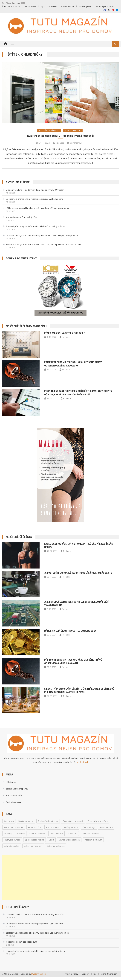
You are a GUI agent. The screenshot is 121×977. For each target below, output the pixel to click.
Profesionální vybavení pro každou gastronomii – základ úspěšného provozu (42, 235)
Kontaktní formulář (12, 6)
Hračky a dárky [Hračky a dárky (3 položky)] (71, 827)
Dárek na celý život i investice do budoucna (70, 631)
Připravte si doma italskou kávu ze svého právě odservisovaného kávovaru (73, 363)
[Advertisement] (61, 877)
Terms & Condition (108, 973)
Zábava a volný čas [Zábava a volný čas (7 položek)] (56, 845)
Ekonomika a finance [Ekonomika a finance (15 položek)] (13, 827)
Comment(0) (76, 142)
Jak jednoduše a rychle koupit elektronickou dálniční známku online (76, 603)
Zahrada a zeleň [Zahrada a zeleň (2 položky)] (11, 845)
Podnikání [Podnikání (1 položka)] (72, 833)
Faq (94, 973)
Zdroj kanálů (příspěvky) (17, 788)
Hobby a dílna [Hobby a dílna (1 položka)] (52, 827)
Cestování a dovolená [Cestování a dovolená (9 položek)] (73, 821)
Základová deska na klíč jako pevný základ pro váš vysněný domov (37, 208)
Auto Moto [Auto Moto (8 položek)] (9, 821)
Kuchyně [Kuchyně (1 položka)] (8, 833)
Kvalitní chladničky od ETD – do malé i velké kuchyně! (60, 135)
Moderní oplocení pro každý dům (21, 217)
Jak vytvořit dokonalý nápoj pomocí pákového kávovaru (78, 573)
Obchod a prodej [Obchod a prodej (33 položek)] (37, 833)
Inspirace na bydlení (48, 6)
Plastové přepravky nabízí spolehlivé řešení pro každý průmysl (35, 226)
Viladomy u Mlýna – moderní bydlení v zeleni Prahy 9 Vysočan (35, 189)
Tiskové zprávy (84, 6)
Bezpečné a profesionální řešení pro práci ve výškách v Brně (34, 198)
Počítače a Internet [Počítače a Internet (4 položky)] (90, 833)
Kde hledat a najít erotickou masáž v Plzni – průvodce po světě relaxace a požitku (43, 244)
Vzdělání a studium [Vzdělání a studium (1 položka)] (93, 839)
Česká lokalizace (13, 802)
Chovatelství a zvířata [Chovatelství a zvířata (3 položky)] (98, 821)
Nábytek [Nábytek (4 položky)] (21, 833)
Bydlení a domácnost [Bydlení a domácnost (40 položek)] (48, 821)
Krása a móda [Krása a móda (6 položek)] (106, 827)
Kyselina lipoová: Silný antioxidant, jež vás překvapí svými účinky (79, 545)
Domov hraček (30, 6)
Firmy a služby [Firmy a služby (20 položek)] (34, 827)
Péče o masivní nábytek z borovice (64, 333)
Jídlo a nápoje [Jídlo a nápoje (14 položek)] (88, 827)
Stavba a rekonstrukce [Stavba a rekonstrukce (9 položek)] (69, 839)
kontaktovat (82, 762)
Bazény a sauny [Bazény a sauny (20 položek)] (25, 821)
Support (85, 973)
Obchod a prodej (72, 130)
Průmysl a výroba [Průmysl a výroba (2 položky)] (12, 839)
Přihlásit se (11, 781)
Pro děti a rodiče (67, 6)
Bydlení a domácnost (48, 130)
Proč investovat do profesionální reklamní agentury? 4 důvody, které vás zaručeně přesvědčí (78, 392)
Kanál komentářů (14, 795)
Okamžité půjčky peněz (104, 6)
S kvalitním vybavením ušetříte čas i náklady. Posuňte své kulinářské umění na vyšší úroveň (79, 690)
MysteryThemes (38, 973)
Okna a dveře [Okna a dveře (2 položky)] (56, 833)
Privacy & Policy (71, 973)
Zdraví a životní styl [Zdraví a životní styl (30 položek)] (33, 845)
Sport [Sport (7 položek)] (51, 839)
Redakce (60, 142)
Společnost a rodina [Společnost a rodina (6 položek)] (34, 839)
